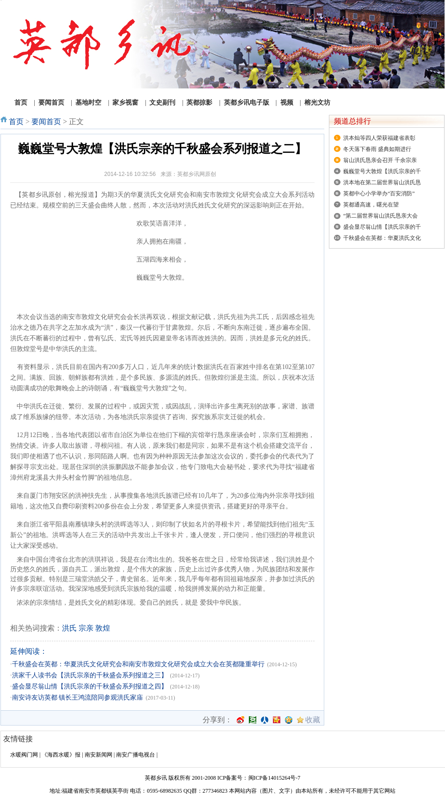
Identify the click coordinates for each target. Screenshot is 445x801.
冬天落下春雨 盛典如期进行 (377, 149)
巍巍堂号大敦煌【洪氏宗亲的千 (382, 171)
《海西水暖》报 (61, 754)
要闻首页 (46, 121)
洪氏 (69, 628)
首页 (16, 121)
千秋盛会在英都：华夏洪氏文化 (382, 238)
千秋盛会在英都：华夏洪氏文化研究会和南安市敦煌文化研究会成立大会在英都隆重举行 (138, 664)
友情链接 (18, 739)
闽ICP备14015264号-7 (274, 778)
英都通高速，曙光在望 (371, 204)
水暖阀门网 (24, 754)
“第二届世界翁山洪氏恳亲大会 (380, 216)
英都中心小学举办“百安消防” (379, 193)
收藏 (312, 720)
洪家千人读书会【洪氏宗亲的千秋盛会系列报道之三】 (89, 675)
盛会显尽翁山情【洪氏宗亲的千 (382, 227)
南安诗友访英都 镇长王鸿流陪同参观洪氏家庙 (77, 697)
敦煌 (102, 628)
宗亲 (86, 628)
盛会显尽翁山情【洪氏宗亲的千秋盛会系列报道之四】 (89, 686)
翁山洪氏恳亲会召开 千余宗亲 (380, 160)
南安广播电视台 (135, 754)
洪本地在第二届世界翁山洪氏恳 (382, 182)
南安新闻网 (98, 754)
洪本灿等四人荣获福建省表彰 (379, 138)
